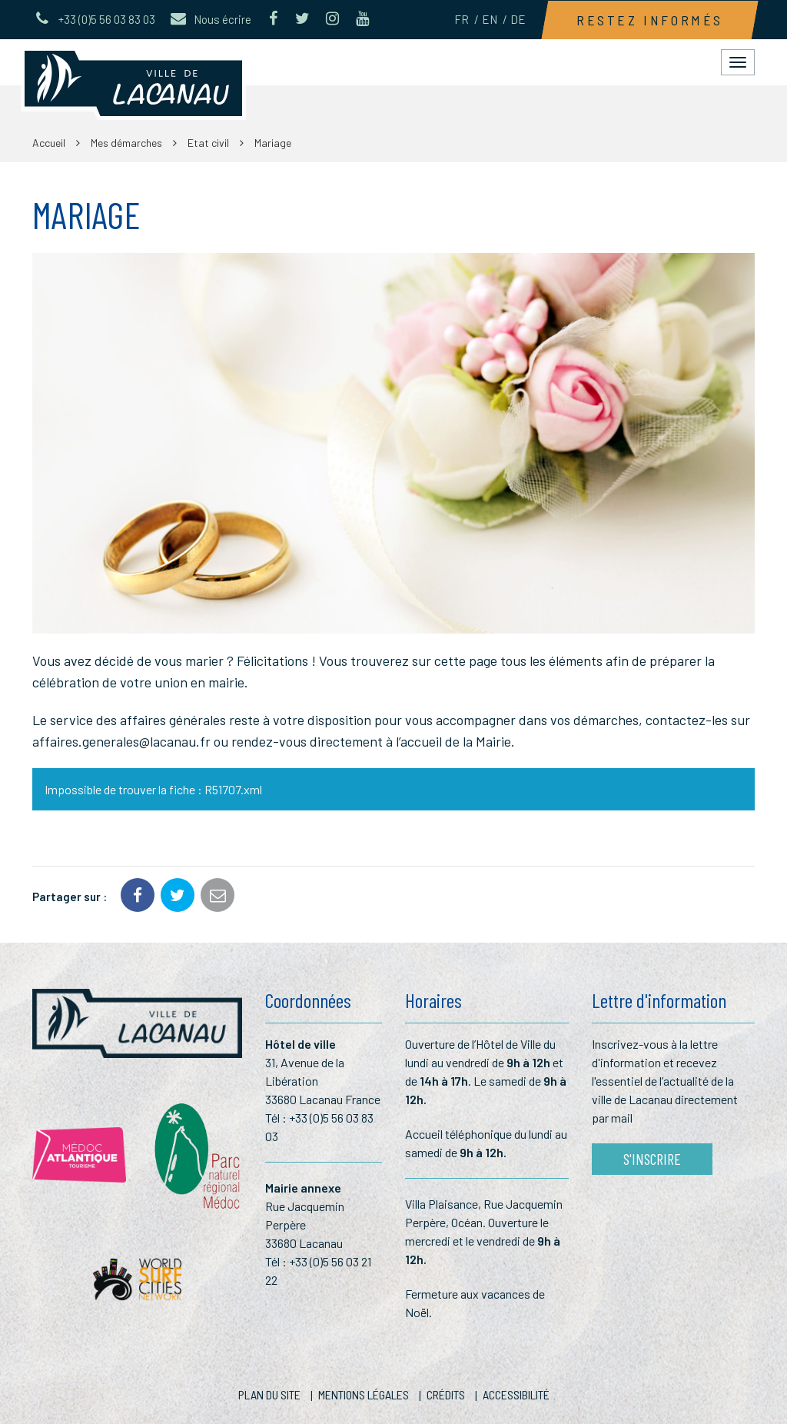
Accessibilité (516, 1394)
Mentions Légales (363, 1394)
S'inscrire (652, 1159)
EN (489, 19)
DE (518, 19)
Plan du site (269, 1394)
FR (461, 19)
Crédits (446, 1394)
